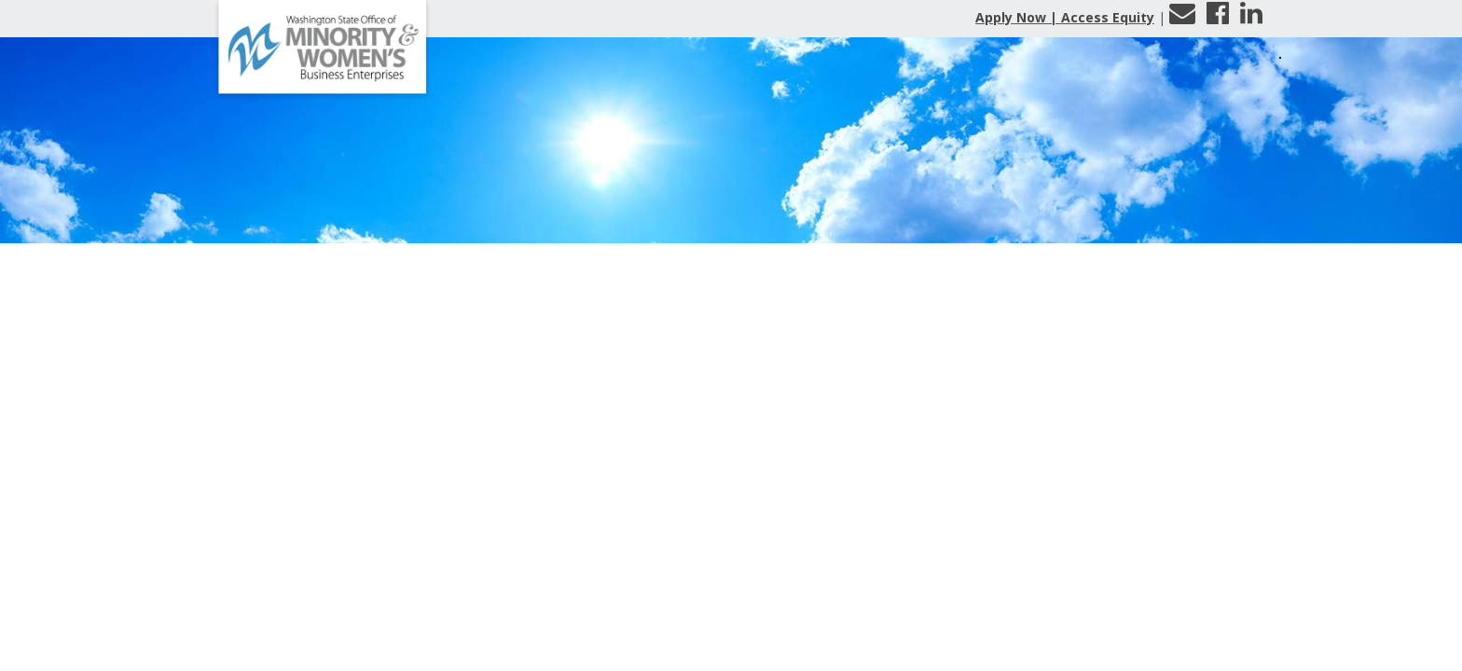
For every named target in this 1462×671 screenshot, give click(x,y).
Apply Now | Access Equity (1064, 17)
